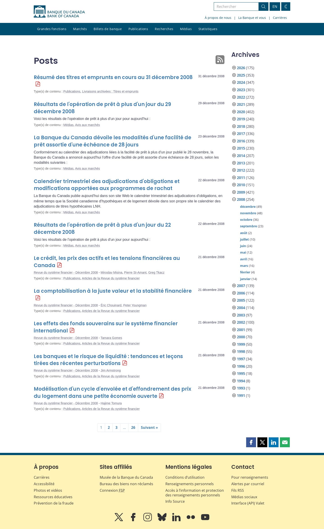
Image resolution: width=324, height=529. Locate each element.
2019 (241, 119)
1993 (241, 388)
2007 (241, 285)
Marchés (80, 29)
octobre (246, 219)
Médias (186, 29)
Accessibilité (44, 483)
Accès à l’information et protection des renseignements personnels (194, 493)
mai (243, 252)
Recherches (164, 29)
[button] (251, 442)
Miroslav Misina (111, 272)
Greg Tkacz (156, 272)
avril (243, 259)
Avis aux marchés (87, 125)
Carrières (280, 17)
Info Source (175, 501)
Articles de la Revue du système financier (111, 278)
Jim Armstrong (111, 370)
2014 (241, 155)
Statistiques (207, 29)
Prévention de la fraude (54, 503)
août (243, 233)
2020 (241, 111)
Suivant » (149, 427)
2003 (241, 315)
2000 (241, 336)
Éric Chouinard (111, 305)
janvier (245, 279)
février (245, 272)
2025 (241, 75)
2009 (241, 192)
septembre (248, 226)
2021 (241, 104)
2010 (241, 184)
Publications (138, 29)
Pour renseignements (249, 477)
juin (243, 246)
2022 (241, 97)
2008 (241, 199)
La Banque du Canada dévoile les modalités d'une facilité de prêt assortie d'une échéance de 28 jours (112, 141)
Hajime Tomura (111, 403)
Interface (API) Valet (247, 503)
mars (244, 265)
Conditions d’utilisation (185, 477)
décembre (248, 206)
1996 (241, 366)
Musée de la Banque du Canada (126, 477)
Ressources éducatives (53, 496)
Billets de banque (108, 29)
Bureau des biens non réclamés (126, 483)
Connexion (112, 490)
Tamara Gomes (111, 338)
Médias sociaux (244, 496)
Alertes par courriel (247, 483)
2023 (241, 89)
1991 (241, 395)
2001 (241, 329)
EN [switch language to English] (274, 6)
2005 (241, 300)
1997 (241, 358)
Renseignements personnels (189, 483)
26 (133, 427)
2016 (241, 141)
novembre (248, 213)
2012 (241, 170)
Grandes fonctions (51, 29)
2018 (241, 126)
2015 (241, 148)
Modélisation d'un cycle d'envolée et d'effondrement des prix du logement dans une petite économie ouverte (112, 392)
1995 (241, 373)
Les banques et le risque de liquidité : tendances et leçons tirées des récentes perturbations (108, 360)
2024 (241, 82)
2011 (241, 177)
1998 (241, 351)
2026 (241, 67)
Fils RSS (237, 490)
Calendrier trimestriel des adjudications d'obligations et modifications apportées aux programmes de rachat (107, 185)
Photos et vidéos (48, 490)
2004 (241, 307)
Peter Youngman (135, 305)
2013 (241, 163)
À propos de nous (218, 17)
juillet (244, 239)
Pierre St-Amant (135, 272)
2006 (241, 293)
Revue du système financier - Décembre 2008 (66, 272)
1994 (241, 380)
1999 (241, 344)
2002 (241, 322)
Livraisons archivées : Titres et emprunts (110, 91)
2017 (241, 133)
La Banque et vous (252, 17)
